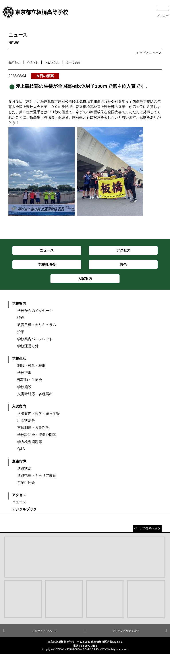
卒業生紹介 (26, 482)
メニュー (163, 15)
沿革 (20, 332)
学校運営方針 (28, 346)
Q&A (21, 449)
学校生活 (19, 358)
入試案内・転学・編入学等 (38, 413)
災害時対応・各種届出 (35, 394)
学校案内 (19, 303)
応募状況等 (26, 420)
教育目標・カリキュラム (36, 325)
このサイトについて (44, 630)
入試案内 (19, 406)
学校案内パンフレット (35, 339)
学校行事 (24, 373)
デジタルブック (24, 509)
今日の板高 (73, 62)
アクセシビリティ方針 (125, 630)
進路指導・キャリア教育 (36, 475)
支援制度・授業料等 (33, 427)
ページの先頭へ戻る (147, 528)
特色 (20, 318)
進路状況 (24, 468)
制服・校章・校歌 (31, 365)
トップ (140, 53)
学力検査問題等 (29, 442)
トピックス (52, 62)
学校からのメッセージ (35, 310)
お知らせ (14, 62)
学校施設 (24, 387)
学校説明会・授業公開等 (36, 435)
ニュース (155, 53)
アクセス (19, 495)
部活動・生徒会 (29, 380)
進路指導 (19, 461)
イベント (32, 62)
